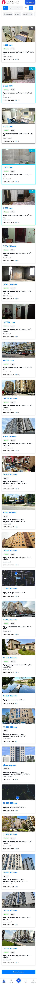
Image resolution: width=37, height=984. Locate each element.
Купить (12, 8)
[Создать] (18, 981)
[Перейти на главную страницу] (10, 2)
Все (5, 8)
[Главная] (3, 981)
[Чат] (26, 981)
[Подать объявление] (30, 2)
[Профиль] (33, 981)
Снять (19, 8)
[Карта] (11, 981)
